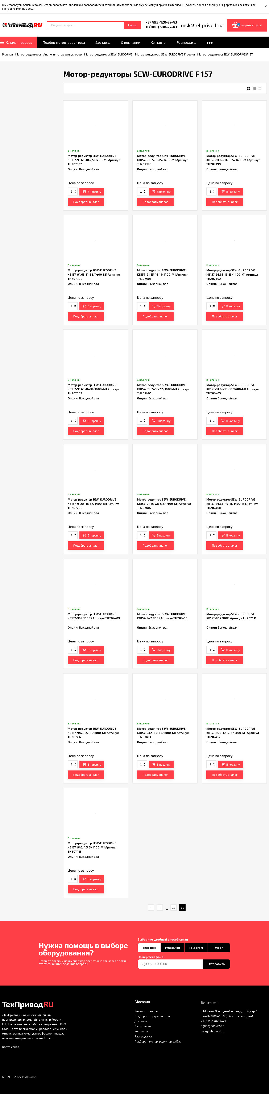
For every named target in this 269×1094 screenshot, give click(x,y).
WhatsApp (172, 947)
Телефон (149, 947)
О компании (142, 1026)
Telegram (196, 947)
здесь (29, 8)
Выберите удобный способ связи (163, 939)
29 (173, 907)
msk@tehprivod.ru (212, 1031)
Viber (219, 947)
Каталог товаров (146, 1011)
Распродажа (143, 1036)
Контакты (141, 1031)
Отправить (217, 964)
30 (182, 907)
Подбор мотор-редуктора (152, 1016)
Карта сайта (10, 1047)
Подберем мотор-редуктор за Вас (157, 1041)
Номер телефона (151, 956)
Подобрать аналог (86, 201)
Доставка (141, 1021)
